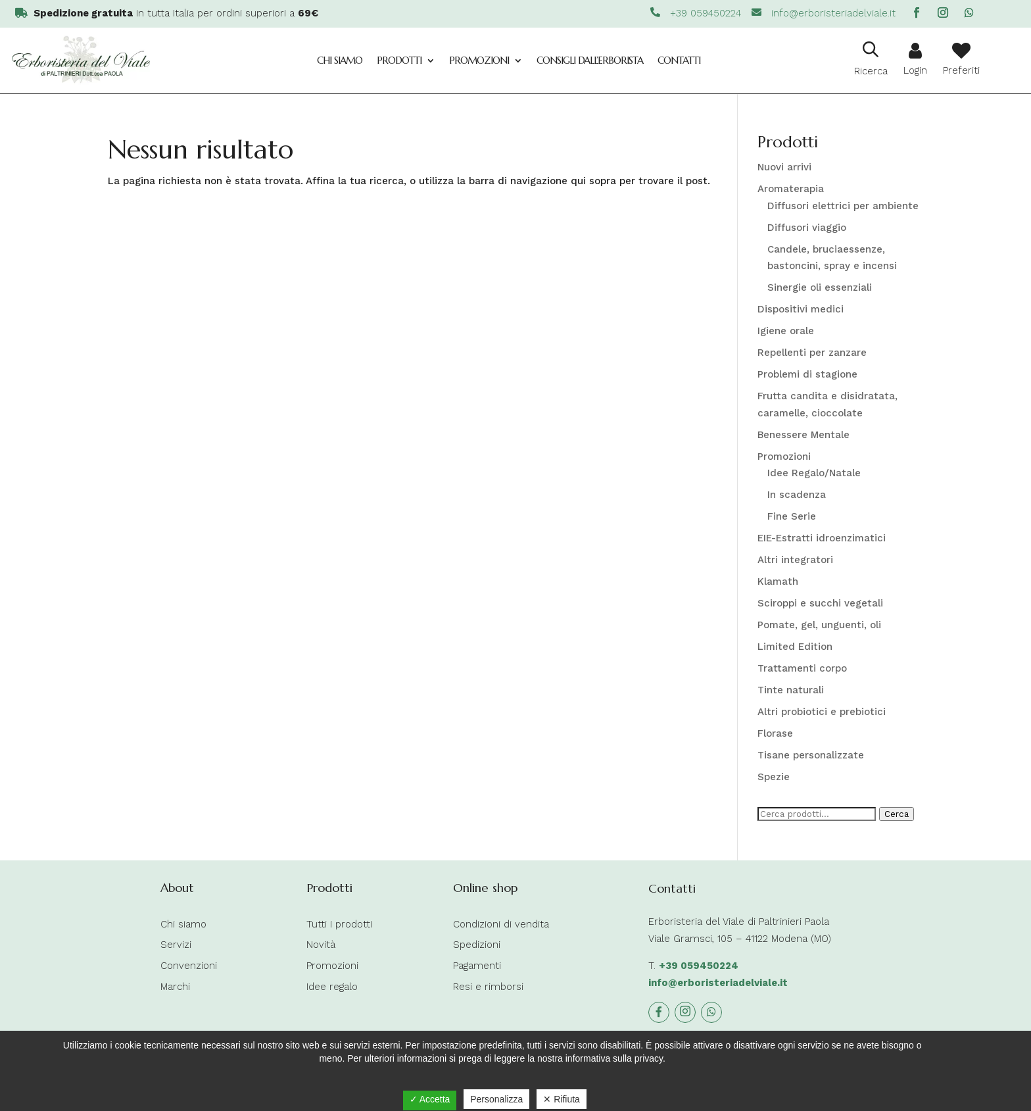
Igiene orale (785, 331)
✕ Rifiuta (561, 1099)
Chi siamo (339, 60)
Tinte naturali (790, 690)
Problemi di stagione (807, 374)
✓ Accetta (430, 1099)
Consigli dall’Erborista (590, 60)
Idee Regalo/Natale (814, 473)
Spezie (773, 777)
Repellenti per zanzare (812, 352)
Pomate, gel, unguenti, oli (819, 625)
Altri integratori (795, 560)
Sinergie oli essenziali (819, 287)
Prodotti (399, 60)
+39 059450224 (698, 966)
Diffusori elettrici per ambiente (843, 206)
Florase (775, 733)
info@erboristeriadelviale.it (718, 983)
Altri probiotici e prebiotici (821, 712)
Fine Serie (791, 516)
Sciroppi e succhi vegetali (820, 603)
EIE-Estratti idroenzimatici (821, 538)
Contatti (679, 60)
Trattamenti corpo (802, 668)
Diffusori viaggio (806, 228)
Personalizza (496, 1099)
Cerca (896, 814)
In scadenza (796, 495)
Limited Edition (794, 647)
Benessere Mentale (803, 435)
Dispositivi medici (800, 309)
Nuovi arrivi (784, 167)
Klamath (777, 581)
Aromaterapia (790, 189)
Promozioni (479, 60)
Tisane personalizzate (810, 755)
